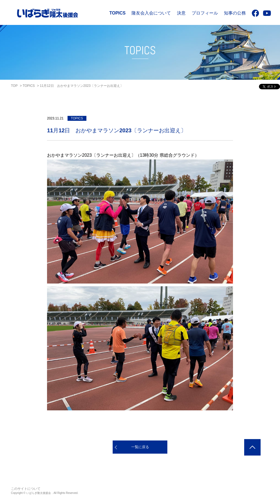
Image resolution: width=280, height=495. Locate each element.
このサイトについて (25, 489)
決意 (181, 13)
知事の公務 (235, 13)
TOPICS (117, 13)
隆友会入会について (151, 13)
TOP (14, 86)
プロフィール (205, 13)
